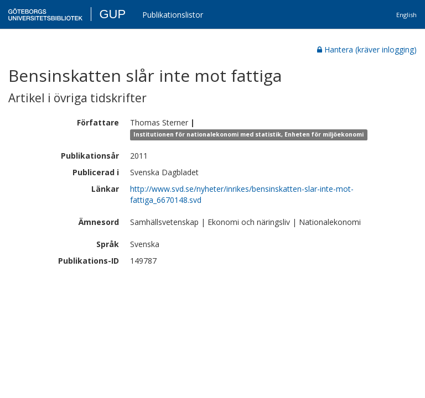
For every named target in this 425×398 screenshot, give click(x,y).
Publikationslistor (172, 14)
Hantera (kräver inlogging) (367, 49)
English (406, 15)
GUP (112, 14)
